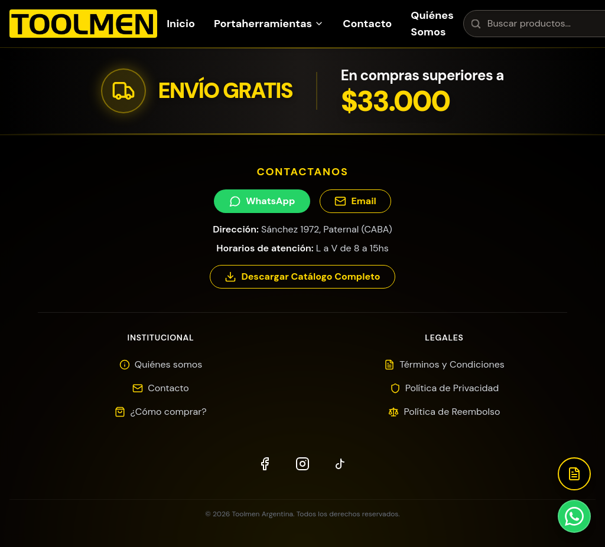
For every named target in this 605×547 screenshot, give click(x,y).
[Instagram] (302, 464)
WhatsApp (262, 201)
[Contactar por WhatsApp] (574, 516)
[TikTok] (340, 464)
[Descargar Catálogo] (574, 473)
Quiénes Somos (432, 23)
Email (355, 201)
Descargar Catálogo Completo (302, 276)
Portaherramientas (269, 24)
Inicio (181, 24)
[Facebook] (265, 464)
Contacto (367, 24)
